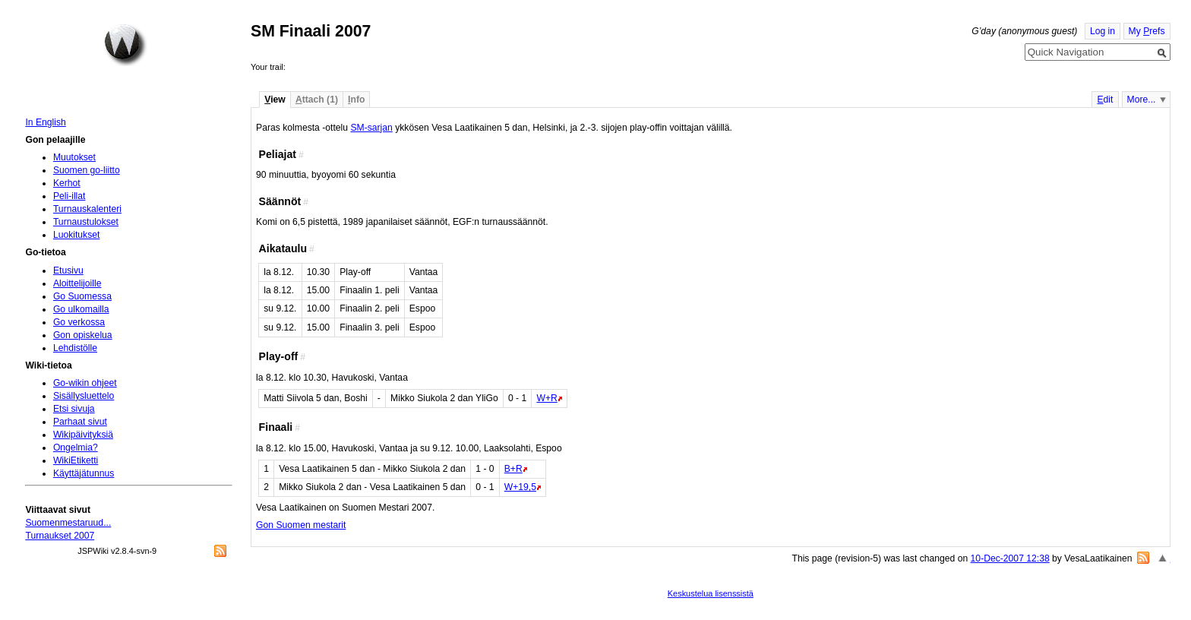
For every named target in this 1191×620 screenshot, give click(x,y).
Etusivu (68, 270)
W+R (546, 398)
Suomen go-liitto (86, 170)
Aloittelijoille (77, 283)
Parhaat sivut (80, 421)
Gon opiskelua (82, 335)
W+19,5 (520, 487)
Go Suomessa (82, 296)
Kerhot (67, 183)
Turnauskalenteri (87, 209)
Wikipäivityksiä (83, 434)
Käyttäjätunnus (83, 473)
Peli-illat (69, 196)
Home (125, 45)
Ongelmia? (75, 447)
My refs (1147, 31)
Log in (1102, 31)
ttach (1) (316, 99)
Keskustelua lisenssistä (710, 593)
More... (1141, 99)
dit (1105, 99)
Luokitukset (76, 234)
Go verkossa (79, 322)
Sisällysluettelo (83, 396)
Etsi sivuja (74, 408)
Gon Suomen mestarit (301, 525)
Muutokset (74, 157)
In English (45, 122)
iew (274, 99)
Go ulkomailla (81, 309)
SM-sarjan (371, 127)
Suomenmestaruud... (68, 522)
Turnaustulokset (85, 222)
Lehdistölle (75, 348)
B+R (513, 468)
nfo (356, 99)
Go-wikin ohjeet (85, 383)
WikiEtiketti (75, 460)
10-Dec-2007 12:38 (1010, 558)
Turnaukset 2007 (59, 535)
